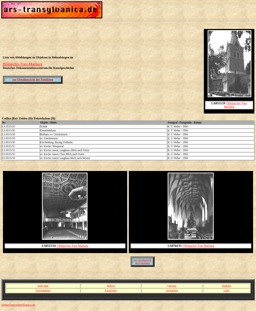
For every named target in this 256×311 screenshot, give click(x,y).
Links (227, 290)
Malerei (111, 285)
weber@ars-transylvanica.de (18, 305)
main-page (43, 285)
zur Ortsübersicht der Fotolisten (32, 79)
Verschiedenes (43, 290)
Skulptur (226, 285)
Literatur (172, 285)
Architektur (172, 290)
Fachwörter (111, 290)
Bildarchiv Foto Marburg (22, 64)
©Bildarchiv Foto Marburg (72, 245)
